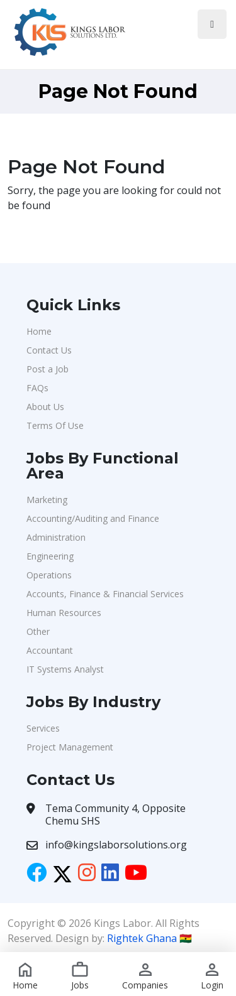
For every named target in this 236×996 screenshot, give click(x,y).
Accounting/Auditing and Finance (92, 518)
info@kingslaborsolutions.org (116, 845)
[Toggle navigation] (212, 24)
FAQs (37, 388)
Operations (49, 575)
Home (39, 331)
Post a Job (47, 369)
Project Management (69, 747)
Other (38, 631)
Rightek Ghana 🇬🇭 (149, 938)
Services (43, 728)
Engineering (50, 556)
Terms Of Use (55, 425)
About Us (45, 407)
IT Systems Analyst (65, 669)
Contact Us (49, 350)
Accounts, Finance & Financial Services (105, 594)
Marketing (46, 500)
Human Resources (63, 613)
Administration (56, 537)
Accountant (49, 650)
